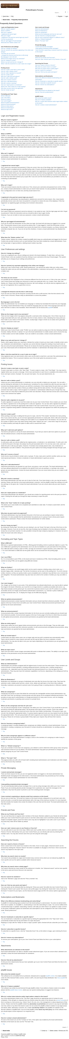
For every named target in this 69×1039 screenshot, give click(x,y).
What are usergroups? (41, 32)
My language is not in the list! (9, 57)
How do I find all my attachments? (44, 92)
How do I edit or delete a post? (9, 71)
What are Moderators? (41, 30)
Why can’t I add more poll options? (10, 76)
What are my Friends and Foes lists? (45, 57)
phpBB (50, 307)
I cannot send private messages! (44, 46)
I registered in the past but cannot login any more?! (14, 37)
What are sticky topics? (7, 106)
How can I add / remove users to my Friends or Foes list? (50, 59)
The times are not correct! (8, 53)
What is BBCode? (6, 96)
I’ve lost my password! (7, 39)
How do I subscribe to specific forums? (45, 83)
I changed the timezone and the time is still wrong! (14, 55)
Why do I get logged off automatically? (11, 41)
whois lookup (61, 1000)
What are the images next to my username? (13, 58)
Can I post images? (6, 101)
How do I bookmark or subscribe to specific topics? (49, 81)
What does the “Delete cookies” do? (10, 42)
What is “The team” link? (41, 41)
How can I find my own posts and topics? (46, 72)
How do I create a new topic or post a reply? (13, 69)
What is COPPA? (5, 30)
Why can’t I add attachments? (9, 81)
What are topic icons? (7, 109)
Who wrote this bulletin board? (43, 98)
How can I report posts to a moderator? (11, 85)
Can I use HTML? (6, 97)
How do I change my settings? (9, 48)
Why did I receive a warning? (9, 83)
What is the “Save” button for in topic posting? (13, 86)
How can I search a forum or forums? (45, 65)
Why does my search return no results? (45, 67)
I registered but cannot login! (8, 34)
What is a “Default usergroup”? (43, 39)
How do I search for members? (43, 70)
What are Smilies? (6, 99)
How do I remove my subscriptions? (44, 84)
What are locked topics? (7, 107)
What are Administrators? (42, 29)
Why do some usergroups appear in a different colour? (50, 37)
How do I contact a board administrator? (46, 105)
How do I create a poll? (7, 74)
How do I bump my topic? (8, 90)
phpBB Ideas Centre (16, 990)
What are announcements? (8, 104)
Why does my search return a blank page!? (46, 68)
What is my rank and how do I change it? (12, 62)
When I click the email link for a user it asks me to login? (16, 63)
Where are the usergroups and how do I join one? (48, 34)
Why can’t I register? (6, 32)
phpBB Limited (50, 976)
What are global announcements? (10, 102)
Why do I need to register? (8, 29)
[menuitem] (11, 16)
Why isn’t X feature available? (43, 99)
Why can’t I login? (6, 35)
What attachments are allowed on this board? (47, 90)
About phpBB (61, 978)
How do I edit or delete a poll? (9, 78)
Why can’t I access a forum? (8, 79)
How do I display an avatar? (8, 60)
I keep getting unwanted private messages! (46, 48)
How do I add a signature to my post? (11, 73)
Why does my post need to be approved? (12, 88)
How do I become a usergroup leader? (45, 35)
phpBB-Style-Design (20, 1035)
